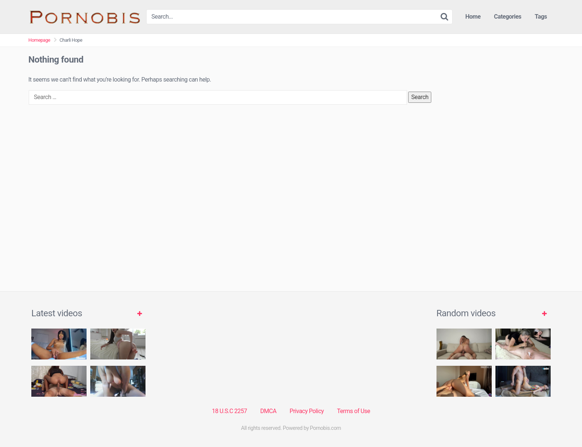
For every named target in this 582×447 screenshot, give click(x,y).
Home (473, 16)
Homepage (39, 40)
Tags (541, 16)
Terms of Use (353, 411)
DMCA (268, 411)
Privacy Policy (307, 411)
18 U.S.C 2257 (229, 411)
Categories (507, 16)
